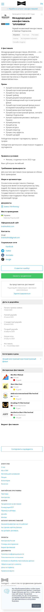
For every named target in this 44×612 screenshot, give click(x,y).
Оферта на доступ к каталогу (11, 564)
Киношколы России (8, 541)
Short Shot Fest (16, 384)
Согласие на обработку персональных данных (17, 561)
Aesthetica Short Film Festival (22, 412)
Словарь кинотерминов (9, 544)
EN (41, 3)
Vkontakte (7, 255)
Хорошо (36, 606)
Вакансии (4, 484)
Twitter (6, 250)
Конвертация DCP (7, 507)
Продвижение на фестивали (11, 504)
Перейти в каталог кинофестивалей (22, 9)
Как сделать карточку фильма (11, 527)
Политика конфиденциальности (12, 554)
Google (6, 259)
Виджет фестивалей (8, 547)
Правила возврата (7, 571)
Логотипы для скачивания (10, 474)
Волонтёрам (5, 480)
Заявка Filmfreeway (10, 206)
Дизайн (4, 514)
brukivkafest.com (7, 226)
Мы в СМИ (4, 470)
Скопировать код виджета (22, 449)
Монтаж (4, 517)
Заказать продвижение (22, 276)
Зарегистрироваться (22, 293)
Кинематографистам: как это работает (14, 524)
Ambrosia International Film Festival (24, 393)
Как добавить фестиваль (9, 531)
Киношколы (5, 497)
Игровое (16, 35)
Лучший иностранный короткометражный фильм (19, 360)
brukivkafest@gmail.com (10, 237)
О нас (3, 467)
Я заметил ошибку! (22, 268)
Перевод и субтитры (8, 511)
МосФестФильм (17, 375)
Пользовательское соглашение (12, 557)
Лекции (3, 477)
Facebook (7, 246)
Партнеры (4, 494)
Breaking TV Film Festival (20, 403)
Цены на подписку (7, 567)
